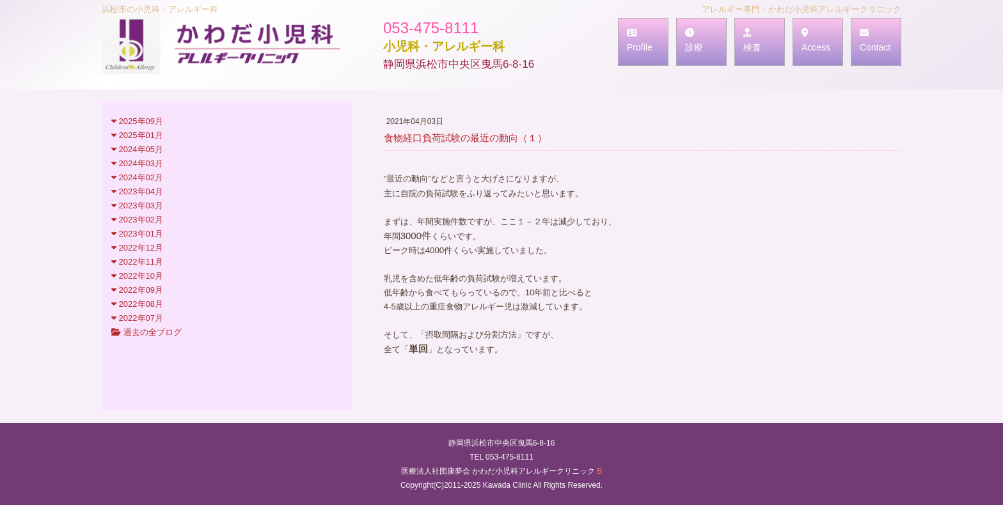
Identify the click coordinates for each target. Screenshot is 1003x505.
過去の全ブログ (146, 332)
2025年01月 (137, 135)
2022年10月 (137, 276)
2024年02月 (137, 177)
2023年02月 (137, 219)
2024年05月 (137, 149)
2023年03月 (137, 205)
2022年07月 (137, 318)
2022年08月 (137, 304)
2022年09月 (137, 290)
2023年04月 (137, 191)
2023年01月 (137, 233)
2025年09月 (137, 121)
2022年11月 (137, 262)
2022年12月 (137, 247)
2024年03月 (137, 163)
